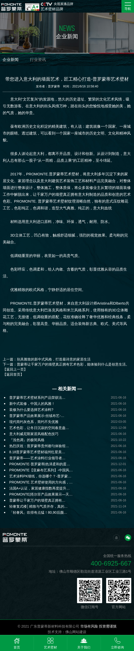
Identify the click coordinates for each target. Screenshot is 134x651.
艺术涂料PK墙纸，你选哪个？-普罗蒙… (40, 476)
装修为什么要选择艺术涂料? (31, 410)
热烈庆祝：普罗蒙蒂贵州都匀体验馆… (39, 446)
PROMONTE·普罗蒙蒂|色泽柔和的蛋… (39, 464)
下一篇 (66, 364)
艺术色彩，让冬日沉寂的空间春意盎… (39, 428)
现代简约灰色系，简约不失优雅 (33, 422)
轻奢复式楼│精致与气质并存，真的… (38, 506)
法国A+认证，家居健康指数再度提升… (39, 488)
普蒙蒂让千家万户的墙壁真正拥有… (37, 500)
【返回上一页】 (15, 369)
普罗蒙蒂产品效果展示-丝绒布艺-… (36, 416)
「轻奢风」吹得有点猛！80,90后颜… (38, 512)
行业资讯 (38, 59)
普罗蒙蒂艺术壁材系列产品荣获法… (37, 398)
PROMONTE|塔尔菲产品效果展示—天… (41, 494)
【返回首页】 (13, 374)
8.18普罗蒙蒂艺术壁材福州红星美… (37, 452)
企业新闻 (11, 59)
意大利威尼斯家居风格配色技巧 (33, 434)
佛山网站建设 (75, 632)
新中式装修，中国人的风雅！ (32, 404)
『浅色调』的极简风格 (26, 440)
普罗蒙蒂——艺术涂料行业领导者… (37, 458)
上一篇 (47, 359)
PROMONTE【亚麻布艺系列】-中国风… (41, 470)
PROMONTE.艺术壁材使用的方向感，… (41, 482)
